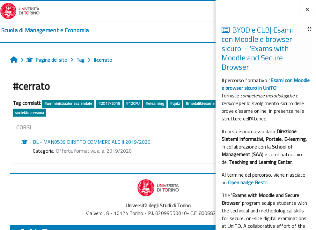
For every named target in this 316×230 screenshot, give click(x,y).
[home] (45, 30)
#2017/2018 (109, 103)
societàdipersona (29, 113)
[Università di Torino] (20, 10)
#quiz (175, 103)
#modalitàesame (200, 103)
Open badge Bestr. (248, 182)
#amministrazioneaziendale (68, 103)
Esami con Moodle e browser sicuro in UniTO (266, 84)
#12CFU (133, 103)
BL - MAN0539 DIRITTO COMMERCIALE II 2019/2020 (92, 142)
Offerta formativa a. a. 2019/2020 (94, 151)
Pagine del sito (46, 60)
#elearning (154, 103)
